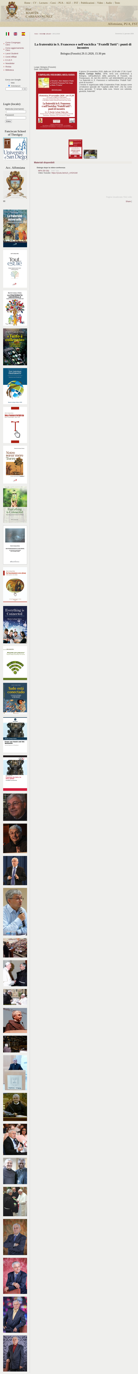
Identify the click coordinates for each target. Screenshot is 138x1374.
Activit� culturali (45, 34)
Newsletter (9, 63)
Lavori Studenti (11, 53)
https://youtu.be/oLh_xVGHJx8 (64, 173)
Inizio (36, 34)
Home (27, 3)
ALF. (68, 3)
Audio (109, 3)
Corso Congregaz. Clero (13, 43)
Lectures (43, 3)
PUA (60, 3)
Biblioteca (9, 70)
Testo (117, 3)
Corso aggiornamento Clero (14, 49)
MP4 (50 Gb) (44, 171)
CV (34, 3)
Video (100, 3)
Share (128, 201)
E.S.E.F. (8, 60)
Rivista (8, 67)
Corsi (53, 3)
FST (76, 3)
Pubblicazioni (87, 3)
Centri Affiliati (11, 57)
